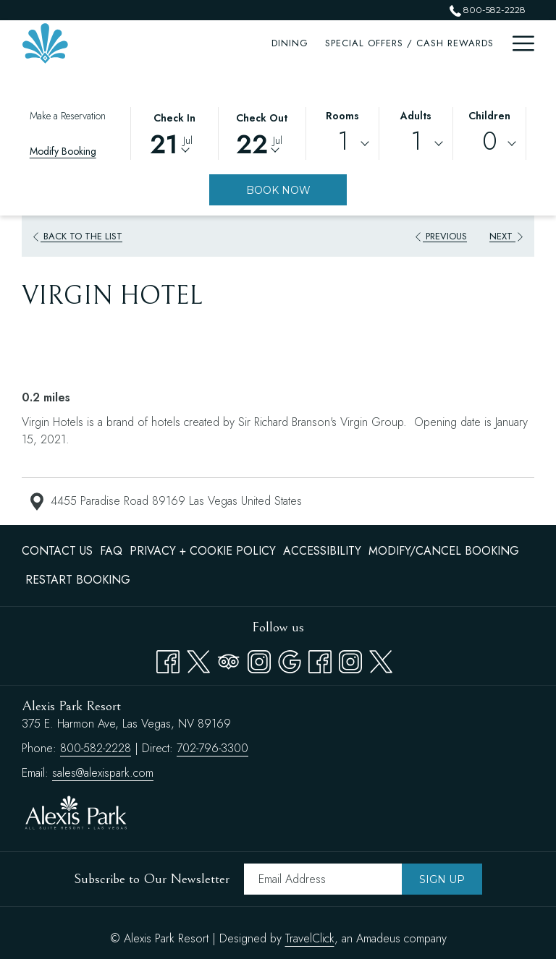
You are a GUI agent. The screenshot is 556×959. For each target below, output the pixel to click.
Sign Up (442, 879)
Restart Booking (77, 579)
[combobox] (342, 144)
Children (489, 115)
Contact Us (57, 550)
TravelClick (309, 938)
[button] (174, 132)
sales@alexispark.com (102, 772)
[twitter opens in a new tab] (380, 658)
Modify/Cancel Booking (443, 550)
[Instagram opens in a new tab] (259, 658)
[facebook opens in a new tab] (320, 658)
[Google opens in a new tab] (289, 658)
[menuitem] (189, 43)
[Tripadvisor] (228, 658)
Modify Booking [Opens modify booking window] (63, 151)
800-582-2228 (95, 748)
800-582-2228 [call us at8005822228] (488, 9)
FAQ (111, 550)
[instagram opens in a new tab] (350, 658)
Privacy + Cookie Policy (203, 550)
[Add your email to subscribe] (323, 879)
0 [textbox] (489, 141)
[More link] (518, 43)
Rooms (342, 115)
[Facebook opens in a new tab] (168, 658)
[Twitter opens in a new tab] (198, 658)
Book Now (278, 190)
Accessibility (322, 550)
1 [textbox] (342, 141)
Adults (415, 115)
